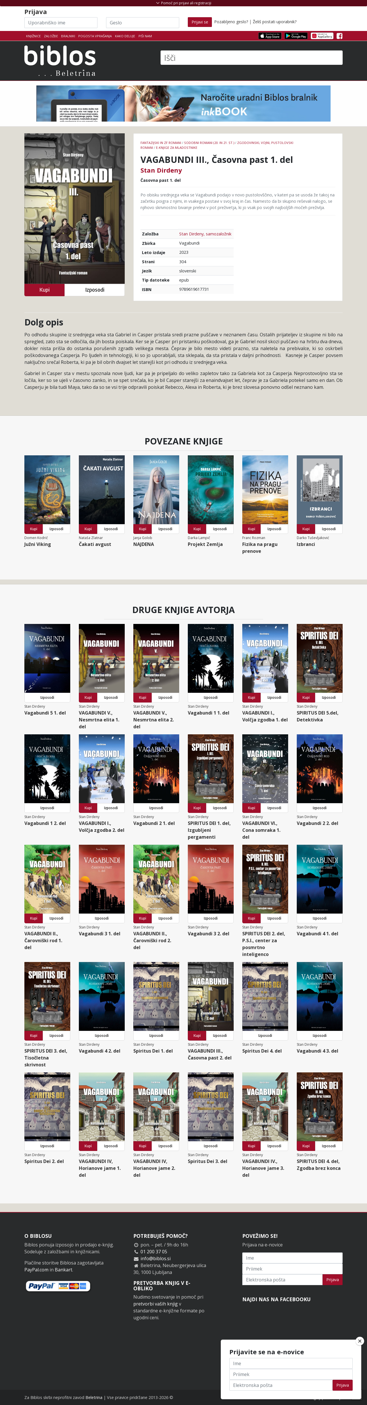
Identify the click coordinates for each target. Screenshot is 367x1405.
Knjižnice (33, 36)
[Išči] (252, 57)
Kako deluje (125, 36)
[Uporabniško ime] (60, 22)
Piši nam (145, 36)
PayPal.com (36, 1270)
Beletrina (93, 1397)
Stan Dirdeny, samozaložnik (205, 234)
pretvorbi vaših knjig (155, 1304)
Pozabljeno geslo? (231, 21)
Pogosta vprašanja (95, 36)
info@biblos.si (155, 1258)
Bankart (63, 1270)
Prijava (332, 1279)
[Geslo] (142, 22)
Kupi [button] (44, 289)
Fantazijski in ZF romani (160, 142)
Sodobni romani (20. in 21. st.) (209, 142)
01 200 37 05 (153, 1251)
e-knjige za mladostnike (176, 147)
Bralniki (68, 36)
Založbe (51, 36)
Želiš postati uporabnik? (274, 21)
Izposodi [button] (94, 289)
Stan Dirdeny (161, 170)
